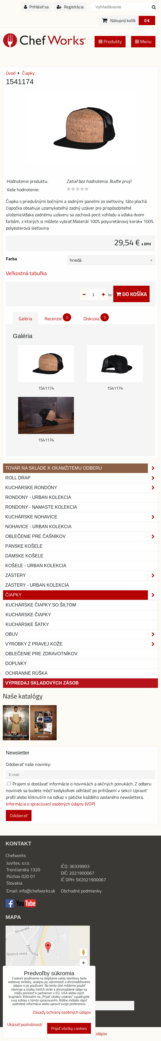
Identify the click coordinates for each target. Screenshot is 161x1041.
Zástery (81, 575)
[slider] (77, 189)
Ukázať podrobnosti (24, 1024)
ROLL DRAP (81, 478)
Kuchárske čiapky (28, 614)
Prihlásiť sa (36, 7)
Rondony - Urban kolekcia (38, 497)
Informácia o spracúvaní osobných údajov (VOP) (50, 803)
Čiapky (81, 595)
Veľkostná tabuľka (26, 273)
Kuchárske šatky (27, 624)
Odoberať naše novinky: (28, 764)
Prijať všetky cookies (69, 1028)
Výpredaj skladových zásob (42, 683)
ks (101, 294)
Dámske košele (24, 556)
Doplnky (16, 663)
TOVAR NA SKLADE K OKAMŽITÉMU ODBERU (81, 468)
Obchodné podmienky (81, 890)
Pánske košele (23, 546)
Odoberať (19, 815)
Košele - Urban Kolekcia (35, 565)
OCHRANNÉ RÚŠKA (26, 673)
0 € (147, 20)
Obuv (81, 634)
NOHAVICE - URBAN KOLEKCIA (38, 526)
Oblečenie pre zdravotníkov (41, 653)
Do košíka (131, 294)
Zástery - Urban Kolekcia (37, 585)
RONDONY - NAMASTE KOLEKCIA (41, 507)
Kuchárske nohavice (81, 517)
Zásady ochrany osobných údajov (62, 1012)
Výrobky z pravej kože (81, 644)
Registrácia (70, 7)
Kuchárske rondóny (81, 487)
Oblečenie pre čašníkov (81, 536)
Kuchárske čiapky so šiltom (41, 605)
